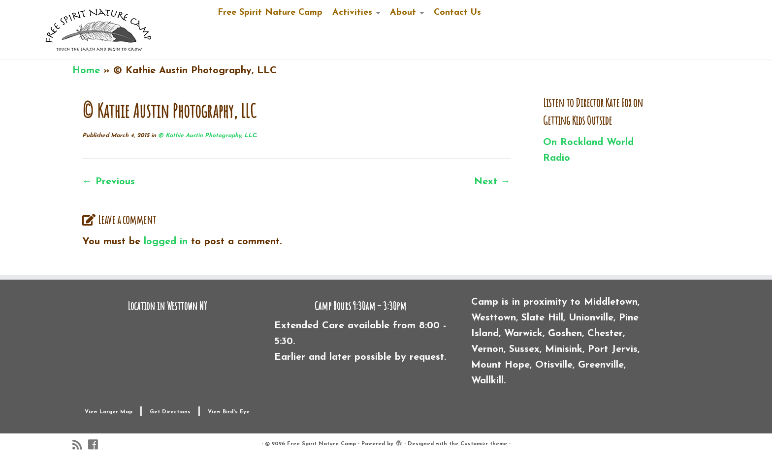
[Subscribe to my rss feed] (80, 445)
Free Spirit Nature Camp (270, 12)
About (407, 12)
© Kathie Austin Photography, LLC (206, 136)
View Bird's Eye (229, 412)
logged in (166, 242)
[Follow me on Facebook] (96, 445)
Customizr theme (483, 444)
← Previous (108, 182)
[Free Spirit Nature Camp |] (99, 29)
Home (86, 71)
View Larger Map (108, 412)
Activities (356, 12)
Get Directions (170, 412)
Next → (492, 182)
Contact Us (457, 12)
